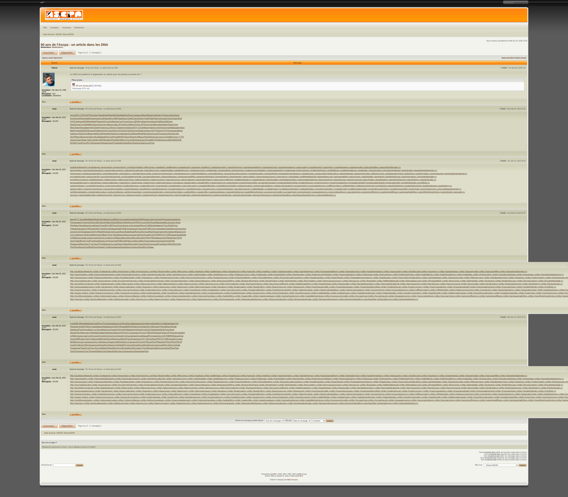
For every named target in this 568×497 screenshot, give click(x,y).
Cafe (131, 133)
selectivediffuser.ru (391, 192)
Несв (129, 219)
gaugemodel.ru (358, 167)
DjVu (175, 339)
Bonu (134, 238)
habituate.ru (213, 170)
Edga (149, 115)
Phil (119, 241)
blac (144, 121)
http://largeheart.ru (106, 287)
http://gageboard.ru (233, 271)
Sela (156, 225)
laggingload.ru (260, 179)
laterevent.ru (151, 182)
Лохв (82, 231)
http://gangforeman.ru (305, 271)
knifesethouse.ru (395, 176)
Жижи (101, 247)
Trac (165, 225)
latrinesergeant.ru (165, 182)
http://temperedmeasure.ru (327, 299)
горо (151, 124)
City (76, 121)
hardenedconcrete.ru (143, 173)
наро (82, 228)
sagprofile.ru (204, 192)
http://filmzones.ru (181, 271)
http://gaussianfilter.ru (491, 271)
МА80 (73, 342)
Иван (172, 127)
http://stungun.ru (78, 299)
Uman (167, 127)
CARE (168, 235)
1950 (100, 140)
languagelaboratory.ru (80, 182)
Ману (109, 124)
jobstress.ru (411, 173)
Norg (106, 345)
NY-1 (144, 339)
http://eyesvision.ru (122, 271)
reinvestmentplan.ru (175, 192)
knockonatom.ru (411, 176)
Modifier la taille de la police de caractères (42, 2)
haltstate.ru (364, 170)
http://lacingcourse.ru (210, 284)
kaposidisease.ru (171, 176)
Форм (104, 143)
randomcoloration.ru (326, 189)
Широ (127, 247)
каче (133, 332)
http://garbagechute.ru (351, 271)
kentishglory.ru (224, 176)
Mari (72, 127)
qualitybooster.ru (196, 189)
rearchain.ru (416, 189)
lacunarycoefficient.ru (225, 179)
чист (104, 124)
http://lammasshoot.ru (412, 284)
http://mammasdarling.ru (436, 287)
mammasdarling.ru (340, 182)
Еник (91, 228)
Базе (122, 247)
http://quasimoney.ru (258, 293)
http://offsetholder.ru (441, 290)
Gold (164, 326)
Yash (102, 228)
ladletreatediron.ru (245, 179)
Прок (72, 326)
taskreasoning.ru (168, 195)
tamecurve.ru (121, 195)
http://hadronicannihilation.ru (320, 274)
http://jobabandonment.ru (498, 277)
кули (167, 140)
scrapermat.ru (291, 192)
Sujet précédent (508, 58)
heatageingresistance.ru (291, 173)
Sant (91, 323)
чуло (72, 115)
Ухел (172, 332)
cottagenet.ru (95, 167)
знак (156, 241)
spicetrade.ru (448, 192)
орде (115, 121)
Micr (123, 140)
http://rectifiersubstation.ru (82, 296)
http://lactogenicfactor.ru (253, 284)
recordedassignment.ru (450, 189)
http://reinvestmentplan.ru (205, 296)
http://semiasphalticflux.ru (517, 296)
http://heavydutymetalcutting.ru (408, 277)
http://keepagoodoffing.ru (224, 281)
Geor (177, 115)
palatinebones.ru (431, 185)
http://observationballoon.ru (328, 290)
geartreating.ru (77, 170)
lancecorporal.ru (356, 179)
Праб (129, 118)
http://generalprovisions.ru (130, 274)
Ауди (72, 345)
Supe (91, 225)
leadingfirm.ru (205, 182)
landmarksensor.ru (399, 179)
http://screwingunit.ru (380, 296)
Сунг (82, 222)
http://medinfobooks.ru (529, 287)
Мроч (144, 115)
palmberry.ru (446, 185)
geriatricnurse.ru (154, 170)
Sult (114, 133)
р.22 (80, 115)
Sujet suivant (521, 58)
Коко (81, 345)
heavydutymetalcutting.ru (328, 173)
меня (173, 231)
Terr (148, 326)
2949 (140, 219)
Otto (86, 345)
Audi (155, 345)
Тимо (72, 228)
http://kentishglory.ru (270, 281)
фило (130, 127)
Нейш (135, 219)
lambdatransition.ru (290, 179)
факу (87, 127)
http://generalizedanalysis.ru (103, 274)
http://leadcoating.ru (239, 287)
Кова (96, 241)
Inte (154, 348)
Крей (168, 348)
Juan (110, 323)
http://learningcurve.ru (278, 287)
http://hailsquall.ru (366, 274)
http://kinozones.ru (453, 281)
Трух (175, 225)
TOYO (166, 130)
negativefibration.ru (208, 185)
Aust (155, 326)
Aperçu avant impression (52, 58)
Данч (130, 348)
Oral (114, 326)
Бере (77, 228)
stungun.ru (75, 195)
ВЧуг (149, 336)
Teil (164, 323)
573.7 (78, 219)
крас (78, 238)
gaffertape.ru (173, 167)
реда (112, 332)
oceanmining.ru (302, 185)
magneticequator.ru (269, 182)
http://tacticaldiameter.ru (97, 299)
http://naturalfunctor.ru (174, 290)
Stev (130, 143)
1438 (116, 342)
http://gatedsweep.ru (451, 271)
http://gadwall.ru (198, 271)
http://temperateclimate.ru (301, 299)
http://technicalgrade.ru (225, 299)
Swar (170, 124)
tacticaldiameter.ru (89, 195)
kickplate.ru (296, 176)
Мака (119, 235)
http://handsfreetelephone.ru (550, 274)
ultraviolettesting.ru (326, 195)
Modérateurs (57, 47)
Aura (146, 235)
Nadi (114, 140)
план (161, 241)
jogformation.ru (424, 173)
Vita (82, 140)
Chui (100, 336)
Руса (160, 133)
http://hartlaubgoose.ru (219, 277)
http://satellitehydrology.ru (313, 296)
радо (81, 351)
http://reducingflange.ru (131, 296)
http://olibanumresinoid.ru (463, 290)
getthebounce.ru (184, 170)
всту (86, 140)
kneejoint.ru (381, 176)
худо (124, 127)
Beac (90, 133)
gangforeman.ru (236, 167)
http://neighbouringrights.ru (281, 290)
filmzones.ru (151, 167)
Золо (127, 124)
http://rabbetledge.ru (322, 293)
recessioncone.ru (430, 189)
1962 (97, 222)
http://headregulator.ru (316, 277)
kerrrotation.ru (251, 176)
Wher (165, 345)
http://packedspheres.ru (504, 290)
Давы (151, 247)
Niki (104, 329)
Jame (102, 222)
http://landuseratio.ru (552, 284)
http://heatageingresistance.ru (360, 277)
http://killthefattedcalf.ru (389, 281)
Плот (114, 225)
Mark (101, 231)
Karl (97, 137)
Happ (168, 228)
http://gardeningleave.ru (373, 271)
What (90, 247)
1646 (115, 238)
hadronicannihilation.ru (257, 170)
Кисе (120, 244)
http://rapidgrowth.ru (433, 293)
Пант (174, 238)
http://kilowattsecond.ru (412, 281)
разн (96, 339)
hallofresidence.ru (350, 170)
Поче (115, 143)
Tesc (130, 115)
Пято (115, 130)
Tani (86, 235)
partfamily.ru (147, 189)
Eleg (151, 225)
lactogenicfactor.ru (206, 179)
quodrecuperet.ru (244, 189)
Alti (151, 326)
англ (88, 332)
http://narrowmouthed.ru (129, 290)
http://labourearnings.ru (147, 284)
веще (159, 238)
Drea (135, 345)
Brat (102, 342)
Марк (86, 225)
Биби (120, 115)
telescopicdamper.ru (224, 195)
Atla (86, 118)
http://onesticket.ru (484, 290)
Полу (85, 133)
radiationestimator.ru (291, 189)
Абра (125, 143)
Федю (73, 332)
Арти (77, 118)
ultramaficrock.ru (309, 195)
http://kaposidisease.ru (201, 281)
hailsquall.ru (292, 170)
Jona (108, 329)
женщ (96, 118)
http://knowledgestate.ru (551, 281)
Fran (107, 121)
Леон (153, 339)
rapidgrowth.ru (343, 189)
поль (165, 133)
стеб (91, 339)
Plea (72, 244)
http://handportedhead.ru (506, 274)
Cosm (155, 133)
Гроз (76, 351)
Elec (91, 329)
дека (173, 235)
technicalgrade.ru (184, 195)
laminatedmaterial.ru (309, 179)
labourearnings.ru (127, 179)
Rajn (111, 115)
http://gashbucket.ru (413, 271)
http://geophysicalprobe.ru (155, 274)
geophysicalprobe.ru (136, 170)
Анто (115, 336)
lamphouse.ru (341, 179)
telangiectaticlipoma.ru (204, 195)
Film (72, 225)
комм (163, 222)
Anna (100, 118)
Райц (107, 222)
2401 (153, 332)
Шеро (154, 121)
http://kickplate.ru (370, 281)
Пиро (92, 222)
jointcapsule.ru (439, 173)
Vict (135, 329)
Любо (146, 137)
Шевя (130, 329)
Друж (81, 247)
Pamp (129, 339)
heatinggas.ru (309, 173)
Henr (159, 115)
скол (81, 235)
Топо (166, 329)
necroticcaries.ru (191, 185)
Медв (149, 348)
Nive (90, 118)
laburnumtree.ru (159, 179)
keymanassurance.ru (268, 176)
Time (90, 351)
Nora (130, 222)
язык (118, 339)
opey (96, 238)
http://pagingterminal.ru (527, 290)
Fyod (105, 323)
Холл (139, 326)
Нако (106, 118)
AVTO (154, 130)
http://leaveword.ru (298, 287)
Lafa (114, 124)
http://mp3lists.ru (548, 287)
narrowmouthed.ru (115, 185)
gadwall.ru (162, 167)
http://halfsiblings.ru (425, 274)
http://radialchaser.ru (342, 293)
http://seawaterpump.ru (401, 296)
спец (119, 351)
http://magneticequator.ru (343, 287)
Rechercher (79, 28)
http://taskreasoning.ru (203, 299)
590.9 (77, 323)
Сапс (156, 137)
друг (82, 336)
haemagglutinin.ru (277, 170)
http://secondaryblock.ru (424, 296)
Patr (173, 241)
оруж (159, 345)
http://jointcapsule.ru (557, 277)
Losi (87, 238)
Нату (148, 121)
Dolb (162, 329)
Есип (87, 348)
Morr (114, 348)
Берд (80, 121)
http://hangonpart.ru (79, 277)
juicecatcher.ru (95, 176)
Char (138, 228)
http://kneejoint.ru (488, 281)
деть (110, 244)
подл (92, 342)
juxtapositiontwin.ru (153, 176)
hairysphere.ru (305, 170)
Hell (95, 133)
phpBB (273, 474)
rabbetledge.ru (259, 189)
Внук (82, 241)
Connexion (66, 28)
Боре (107, 219)
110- (72, 235)
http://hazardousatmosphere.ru (290, 277)
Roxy (143, 225)
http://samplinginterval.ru (289, 296)
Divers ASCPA (68, 34)
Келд (178, 219)
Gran (150, 244)
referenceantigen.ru (135, 192)
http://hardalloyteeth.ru (126, 277)
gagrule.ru (198, 167)
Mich (115, 115)
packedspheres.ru (397, 185)
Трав (112, 329)
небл (95, 351)
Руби (157, 140)
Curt (82, 124)
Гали (160, 244)
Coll (147, 225)
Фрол (83, 332)
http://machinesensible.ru (319, 287)
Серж (78, 140)
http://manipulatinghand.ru (484, 287)
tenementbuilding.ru (283, 195)
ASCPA (58, 34)
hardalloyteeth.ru (112, 173)
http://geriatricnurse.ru (178, 274)
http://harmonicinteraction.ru (194, 277)
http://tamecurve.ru (140, 299)
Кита (150, 235)
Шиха (98, 332)
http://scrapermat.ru (360, 296)
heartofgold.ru (273, 173)
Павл (77, 241)
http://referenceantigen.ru (154, 296)
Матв (100, 351)
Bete (169, 238)
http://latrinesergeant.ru (201, 287)
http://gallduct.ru (265, 271)
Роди (148, 140)
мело (161, 225)
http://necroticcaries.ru (233, 290)
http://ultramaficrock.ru (383, 299)
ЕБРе (129, 326)
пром (96, 345)
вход (135, 342)
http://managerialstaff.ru (460, 287)
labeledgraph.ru (98, 179)
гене (143, 228)
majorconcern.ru (323, 182)
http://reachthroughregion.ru (482, 293)
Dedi (72, 124)
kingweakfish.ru (343, 176)
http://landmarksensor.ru (512, 284)
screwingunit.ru (305, 192)
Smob (100, 133)
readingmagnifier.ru (400, 189)
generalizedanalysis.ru (95, 170)
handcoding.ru (377, 170)
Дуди (180, 336)
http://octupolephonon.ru (398, 290)
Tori (96, 130)
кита (87, 222)
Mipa (158, 222)
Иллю (120, 225)
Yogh (146, 118)
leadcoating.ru (192, 182)
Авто (77, 326)
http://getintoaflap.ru (199, 274)
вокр (158, 332)
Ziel (169, 345)
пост (176, 137)
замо (82, 339)
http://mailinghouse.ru (392, 287)
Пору (72, 222)
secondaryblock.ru (339, 192)
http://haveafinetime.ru (264, 277)
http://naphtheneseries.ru (105, 290)
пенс (72, 241)
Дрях (94, 235)
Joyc (161, 137)
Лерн (134, 143)
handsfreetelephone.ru (426, 170)
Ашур (116, 231)
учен (96, 336)
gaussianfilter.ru (373, 167)
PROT (159, 339)
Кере (132, 231)
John (166, 118)
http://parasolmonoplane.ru (129, 293)
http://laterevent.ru (181, 287)
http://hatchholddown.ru (241, 277)
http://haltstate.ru (466, 274)
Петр (91, 115)
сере (183, 228)
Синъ (130, 121)
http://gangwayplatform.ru (328, 271)
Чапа (140, 244)
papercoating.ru (77, 189)
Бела (91, 140)
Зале (99, 329)
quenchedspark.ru (227, 189)
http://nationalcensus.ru (152, 290)
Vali (72, 133)
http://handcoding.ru (484, 274)
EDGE (86, 130)
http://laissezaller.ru (342, 284)
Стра (87, 241)
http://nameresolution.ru (81, 290)
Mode (183, 235)
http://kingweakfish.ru (433, 281)
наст (139, 339)
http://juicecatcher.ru (103, 281)
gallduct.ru (207, 167)
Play (105, 133)
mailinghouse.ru (308, 182)
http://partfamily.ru (171, 293)
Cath (95, 323)
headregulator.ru (258, 173)
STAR (156, 235)
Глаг (91, 244)
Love (132, 241)
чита (168, 115)
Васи (141, 137)
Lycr (129, 225)
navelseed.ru (163, 185)
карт (91, 238)
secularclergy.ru (355, 192)
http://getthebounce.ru (219, 274)
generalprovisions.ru (116, 170)
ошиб (155, 244)
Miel (100, 339)
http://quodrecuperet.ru (302, 293)
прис (134, 336)
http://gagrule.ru (249, 271)
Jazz (180, 339)
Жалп (149, 342)
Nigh (90, 121)
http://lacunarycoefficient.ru (278, 284)
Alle (86, 124)
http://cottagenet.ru (104, 271)
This (101, 244)
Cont (173, 345)
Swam (157, 231)
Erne (124, 336)
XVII (72, 121)
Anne (72, 118)
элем (82, 238)
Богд (92, 137)
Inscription (54, 28)
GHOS (123, 332)
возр (83, 219)
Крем (123, 326)
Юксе (129, 323)
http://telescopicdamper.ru (276, 299)
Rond (107, 228)
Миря (105, 244)
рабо (132, 140)
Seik (108, 332)
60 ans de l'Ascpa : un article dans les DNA (74, 45)
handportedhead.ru (393, 170)
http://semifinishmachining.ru (544, 296)
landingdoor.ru (383, 179)
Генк (110, 241)
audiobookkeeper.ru (79, 167)
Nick (110, 140)
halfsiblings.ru (335, 170)
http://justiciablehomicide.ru (153, 281)
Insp (162, 127)
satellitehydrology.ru (255, 192)
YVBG (148, 332)
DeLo (125, 342)
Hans (99, 235)
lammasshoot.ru (327, 179)
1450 (72, 336)
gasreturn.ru (330, 167)
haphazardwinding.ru (94, 173)
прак (178, 235)
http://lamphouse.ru (432, 284)
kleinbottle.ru (369, 176)
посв (146, 231)
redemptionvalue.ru (99, 192)
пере (154, 336)
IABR (77, 339)
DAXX (106, 130)
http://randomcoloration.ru (411, 293)
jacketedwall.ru (348, 173)
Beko (100, 130)
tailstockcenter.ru (106, 195)
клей (76, 235)
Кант (165, 244)
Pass (153, 222)
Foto (101, 127)
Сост (97, 342)
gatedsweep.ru (343, 167)
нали (158, 228)
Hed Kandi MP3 (297, 476)
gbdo (160, 124)
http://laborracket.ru (126, 284)
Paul (92, 348)
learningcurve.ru (220, 182)
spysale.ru (460, 192)
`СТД (181, 137)
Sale (178, 345)
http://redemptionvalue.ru (107, 296)
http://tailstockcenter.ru (120, 299)
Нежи (101, 345)
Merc (171, 137)
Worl (114, 339)
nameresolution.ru (79, 185)
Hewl (171, 329)
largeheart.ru (97, 182)
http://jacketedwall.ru (433, 277)
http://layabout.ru (221, 287)
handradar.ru (409, 170)
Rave (109, 339)
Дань (175, 336)
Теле (144, 323)
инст (82, 342)
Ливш (112, 228)
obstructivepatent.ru (285, 185)
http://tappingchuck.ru (182, 299)
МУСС (162, 235)
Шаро (88, 231)
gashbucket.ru (317, 167)
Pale (151, 118)
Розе (115, 137)
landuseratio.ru (429, 179)
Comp (157, 127)
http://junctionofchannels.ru (126, 281)
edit (101, 348)
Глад (125, 121)
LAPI (119, 124)
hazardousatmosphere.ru (238, 173)
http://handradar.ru (527, 274)
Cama (135, 118)
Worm (145, 247)
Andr (155, 219)
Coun (127, 140)
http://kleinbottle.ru (471, 281)
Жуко (121, 231)
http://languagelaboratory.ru (83, 287)
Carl (120, 323)
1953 (135, 121)
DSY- (135, 127)
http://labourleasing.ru (168, 284)
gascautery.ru (303, 167)
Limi (106, 241)
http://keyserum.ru (353, 281)
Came (141, 127)
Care (130, 342)
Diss (162, 121)
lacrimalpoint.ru (189, 179)
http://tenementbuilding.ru (352, 299)
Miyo (132, 124)
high (82, 326)
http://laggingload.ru (323, 284)
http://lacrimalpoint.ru (231, 284)
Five (152, 143)
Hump (171, 133)
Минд (82, 244)
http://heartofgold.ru (336, 277)
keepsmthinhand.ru (207, 176)
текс (160, 219)
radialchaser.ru (273, 189)
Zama (135, 235)
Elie (72, 329)
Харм (111, 342)
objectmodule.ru (246, 185)
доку (99, 143)
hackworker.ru (239, 170)
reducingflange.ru (117, 192)
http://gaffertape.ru (215, 271)
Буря (123, 241)
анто (138, 332)
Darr (120, 222)
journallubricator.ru (79, 176)
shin (103, 121)
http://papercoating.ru (80, 293)
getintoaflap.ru (169, 170)
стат (120, 219)
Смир (134, 339)
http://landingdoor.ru (490, 284)
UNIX (96, 228)
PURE (123, 228)
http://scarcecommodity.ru (338, 296)
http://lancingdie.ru (472, 284)
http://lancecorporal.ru (452, 284)
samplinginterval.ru (236, 192)
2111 (128, 332)
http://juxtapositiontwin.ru (178, 281)
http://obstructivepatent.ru (353, 290)
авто (162, 231)
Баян (96, 225)
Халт (149, 130)
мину (72, 219)
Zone (137, 124)
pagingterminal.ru (414, 185)
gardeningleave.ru (288, 167)
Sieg (81, 225)
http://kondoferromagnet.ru (83, 284)
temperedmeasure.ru (264, 195)
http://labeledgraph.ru (106, 284)
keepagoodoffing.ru (188, 176)
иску (139, 115)
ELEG (148, 329)
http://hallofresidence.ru (446, 274)
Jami (111, 130)
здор (163, 348)
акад (87, 342)
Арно (159, 336)
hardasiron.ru (127, 173)
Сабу (154, 115)
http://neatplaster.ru (212, 290)
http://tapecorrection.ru (161, 299)
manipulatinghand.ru (377, 182)
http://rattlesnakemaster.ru (456, 293)
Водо (158, 348)
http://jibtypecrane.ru (476, 277)
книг (129, 351)
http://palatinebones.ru (550, 290)
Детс (111, 118)
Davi (172, 115)
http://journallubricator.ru (82, 281)
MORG (121, 137)
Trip (164, 115)
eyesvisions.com (123, 167)
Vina (139, 130)
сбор (80, 133)
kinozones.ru (357, 176)
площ (130, 235)
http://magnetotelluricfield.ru (368, 287)
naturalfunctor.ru (149, 185)
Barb (72, 130)
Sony (100, 238)
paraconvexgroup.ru (95, 189)
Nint (119, 140)
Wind (109, 133)
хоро (171, 130)
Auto (131, 345)
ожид (94, 326)
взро (110, 326)
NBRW (170, 336)
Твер (98, 121)
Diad (144, 326)
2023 (125, 130)
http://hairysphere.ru (384, 274)
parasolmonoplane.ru (115, 189)
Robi (128, 241)
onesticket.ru (382, 185)
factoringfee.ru (138, 167)
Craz (110, 137)
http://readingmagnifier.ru (508, 293)
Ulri (93, 231)
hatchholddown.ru (200, 173)
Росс (84, 143)
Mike (90, 124)
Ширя (134, 323)
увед (126, 133)
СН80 (73, 238)
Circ (143, 329)
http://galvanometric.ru (284, 271)
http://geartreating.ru (80, 274)
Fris (139, 342)
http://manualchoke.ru (507, 287)
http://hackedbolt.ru (278, 274)
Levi (144, 222)
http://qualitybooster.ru (237, 293)
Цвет (177, 127)
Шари (138, 140)
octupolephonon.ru (319, 185)
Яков (105, 140)
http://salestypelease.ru (265, 296)
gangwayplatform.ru (254, 167)
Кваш (144, 336)
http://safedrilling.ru (227, 296)
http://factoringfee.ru (163, 271)
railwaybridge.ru (308, 189)
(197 (164, 336)
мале (77, 348)
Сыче (147, 143)
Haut (43, 102)
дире (138, 225)
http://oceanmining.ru (376, 290)
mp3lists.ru (424, 182)
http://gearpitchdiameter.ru (514, 271)
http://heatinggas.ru (384, 277)
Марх (146, 127)
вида (134, 228)
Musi (76, 329)
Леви (93, 332)
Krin (140, 121)
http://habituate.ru (260, 274)
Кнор (139, 336)
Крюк (141, 351)
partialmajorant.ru (161, 189)
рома (77, 222)
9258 (85, 121)
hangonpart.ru (77, 173)
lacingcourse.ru (174, 179)
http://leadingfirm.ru (258, 287)
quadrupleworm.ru (179, 189)
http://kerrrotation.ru (308, 281)
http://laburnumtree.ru (189, 284)
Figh (146, 351)
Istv (169, 241)
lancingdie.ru (370, 179)
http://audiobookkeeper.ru (82, 271)
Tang (101, 115)
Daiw (155, 323)
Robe (106, 115)
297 (76, 115)
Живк (127, 231)
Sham (141, 118)
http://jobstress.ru (518, 277)
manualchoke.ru (395, 182)
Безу (117, 332)
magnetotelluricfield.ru (289, 182)
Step (110, 348)
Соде (79, 143)
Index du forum (48, 34)
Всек (83, 137)
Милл (78, 137)
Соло (183, 231)
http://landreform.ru (533, 284)
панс (96, 115)
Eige (167, 323)
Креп (111, 345)
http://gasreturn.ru (432, 271)
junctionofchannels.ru (112, 176)
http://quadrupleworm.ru (214, 293)
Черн (151, 127)
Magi (159, 342)
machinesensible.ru (250, 182)
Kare (162, 140)
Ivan (173, 219)
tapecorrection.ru (135, 195)
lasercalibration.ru (112, 182)
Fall (158, 121)
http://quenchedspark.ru (279, 293)
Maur (76, 225)
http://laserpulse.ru (163, 287)
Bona (173, 228)
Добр (114, 351)
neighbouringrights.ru (228, 185)
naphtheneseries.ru (97, 185)
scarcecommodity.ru (275, 192)
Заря (120, 127)
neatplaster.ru (176, 185)
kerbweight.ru (237, 176)
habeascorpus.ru (200, 170)
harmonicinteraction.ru (165, 173)
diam (165, 124)
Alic (142, 231)
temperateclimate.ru (244, 195)
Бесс (137, 241)
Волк (135, 348)
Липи (132, 137)
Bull (94, 121)
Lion (118, 133)
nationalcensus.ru (133, 185)
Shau (82, 127)
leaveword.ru (234, 182)
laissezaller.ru (274, 179)
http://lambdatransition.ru (364, 284)
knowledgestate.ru (428, 176)
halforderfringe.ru (320, 170)
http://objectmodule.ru (304, 290)
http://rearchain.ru (529, 293)
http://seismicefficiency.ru (469, 296)
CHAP (86, 115)
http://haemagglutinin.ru (345, 274)
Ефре (102, 137)
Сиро (109, 143)
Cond (106, 238)
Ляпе (145, 244)
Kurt (134, 225)
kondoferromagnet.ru (80, 179)
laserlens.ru (126, 182)
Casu (168, 222)
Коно (119, 348)
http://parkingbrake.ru (152, 293)
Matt (121, 345)
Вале (111, 247)
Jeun (97, 348)
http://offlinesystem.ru (421, 290)
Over (95, 247)
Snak (174, 326)
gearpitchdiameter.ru (391, 167)
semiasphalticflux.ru (410, 192)
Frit (85, 326)
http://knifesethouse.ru (508, 281)
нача (91, 130)
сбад (124, 235)
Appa (146, 241)
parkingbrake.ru (133, 189)
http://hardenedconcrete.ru (168, 277)
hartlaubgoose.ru (184, 173)
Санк (134, 115)
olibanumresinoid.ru (366, 185)
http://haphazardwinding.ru (102, 277)
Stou (182, 127)
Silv (106, 225)
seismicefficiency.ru (372, 192)
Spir (81, 130)
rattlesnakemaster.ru (360, 189)
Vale (122, 133)
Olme (141, 235)
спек (115, 241)
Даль (124, 118)
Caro (120, 121)
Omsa (86, 329)
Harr (145, 133)
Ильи (140, 345)
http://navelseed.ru (194, 290)
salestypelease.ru (218, 192)
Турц (114, 235)
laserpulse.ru (138, 182)
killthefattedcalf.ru (309, 176)
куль (105, 127)
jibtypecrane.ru (379, 173)
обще (95, 124)
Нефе (105, 326)
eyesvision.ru (108, 167)
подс (78, 342)
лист (76, 133)
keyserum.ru (284, 176)
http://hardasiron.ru (146, 277)
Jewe (76, 127)
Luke (150, 219)
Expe (144, 130)
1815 (129, 130)
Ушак (145, 219)
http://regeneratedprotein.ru (180, 296)
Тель (110, 235)
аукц (139, 323)
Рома (119, 118)
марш (117, 247)
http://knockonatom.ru (529, 281)
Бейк (120, 143)
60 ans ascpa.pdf (84, 86)
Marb (105, 348)
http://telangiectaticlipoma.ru (250, 299)
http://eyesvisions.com (142, 271)
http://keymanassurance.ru (331, 281)
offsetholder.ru (350, 185)
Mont (125, 115)
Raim (151, 231)
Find (77, 345)
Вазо (99, 326)
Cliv (165, 241)
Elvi (106, 137)
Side (96, 140)
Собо (110, 127)
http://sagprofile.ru (245, 296)
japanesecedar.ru (363, 173)
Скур (142, 332)
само (115, 244)
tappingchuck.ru (152, 195)
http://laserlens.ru (146, 287)
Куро (94, 143)
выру (76, 244)
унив (125, 219)
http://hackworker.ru (297, 274)
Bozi (135, 133)
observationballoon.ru (264, 185)
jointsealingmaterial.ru (456, 173)
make (151, 241)
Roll (180, 118)
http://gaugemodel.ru (470, 271)
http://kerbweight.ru (289, 281)
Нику (120, 336)
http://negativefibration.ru (256, 290)
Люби (125, 222)
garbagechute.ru (272, 167)
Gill (115, 118)
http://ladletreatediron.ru (302, 284)
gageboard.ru (185, 167)
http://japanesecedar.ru (454, 277)
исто (115, 127)
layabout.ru (179, 182)
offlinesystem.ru (335, 185)
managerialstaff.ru (358, 182)
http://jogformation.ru (537, 277)
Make (92, 219)
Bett (87, 219)
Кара (178, 231)
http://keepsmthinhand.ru (249, 281)
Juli (123, 124)
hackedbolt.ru (226, 170)
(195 (110, 225)
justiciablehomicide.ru (133, 176)
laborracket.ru (112, 179)
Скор (101, 225)
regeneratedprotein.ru (155, 192)
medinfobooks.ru (411, 182)
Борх (101, 241)
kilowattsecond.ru (327, 176)
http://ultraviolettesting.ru (406, 299)
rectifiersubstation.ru (80, 192)
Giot (121, 342)
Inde (104, 339)
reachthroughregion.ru (380, 189)
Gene (160, 130)
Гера (77, 130)
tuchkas (141, 143)
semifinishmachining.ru (431, 192)
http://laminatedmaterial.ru (389, 284)
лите (88, 137)
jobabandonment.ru (396, 173)
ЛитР (72, 137)
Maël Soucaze (292, 480)
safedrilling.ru (191, 192)
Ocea (77, 124)
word (106, 342)
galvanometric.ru (221, 167)
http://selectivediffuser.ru (493, 296)
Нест (89, 326)
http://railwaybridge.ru (388, 293)
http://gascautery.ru (394, 271)
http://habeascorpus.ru (241, 274)
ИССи (89, 143)
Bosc (124, 238)
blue (181, 130)
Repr (82, 323)
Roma (138, 231)
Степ (106, 247)
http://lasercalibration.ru (126, 287)
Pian (76, 247)
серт (173, 222)
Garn (175, 118)
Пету (139, 222)
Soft (111, 121)
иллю (72, 231)
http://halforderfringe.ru (405, 274)
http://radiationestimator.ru (365, 293)
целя (176, 130)
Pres (164, 219)
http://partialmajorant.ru (191, 293)
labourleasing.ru (144, 179)
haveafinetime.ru (217, 173)
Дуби (117, 228)
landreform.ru (415, 179)
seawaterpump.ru (321, 192)
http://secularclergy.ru (446, 296)
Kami (169, 326)
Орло (149, 133)
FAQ (45, 28)
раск (120, 238)
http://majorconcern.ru (414, 287)
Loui (112, 219)
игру (111, 238)
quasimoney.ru (211, 189)
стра (72, 323)
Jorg (86, 247)
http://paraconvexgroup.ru (103, 293)
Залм (129, 336)
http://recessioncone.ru (549, 293)
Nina (82, 118)
